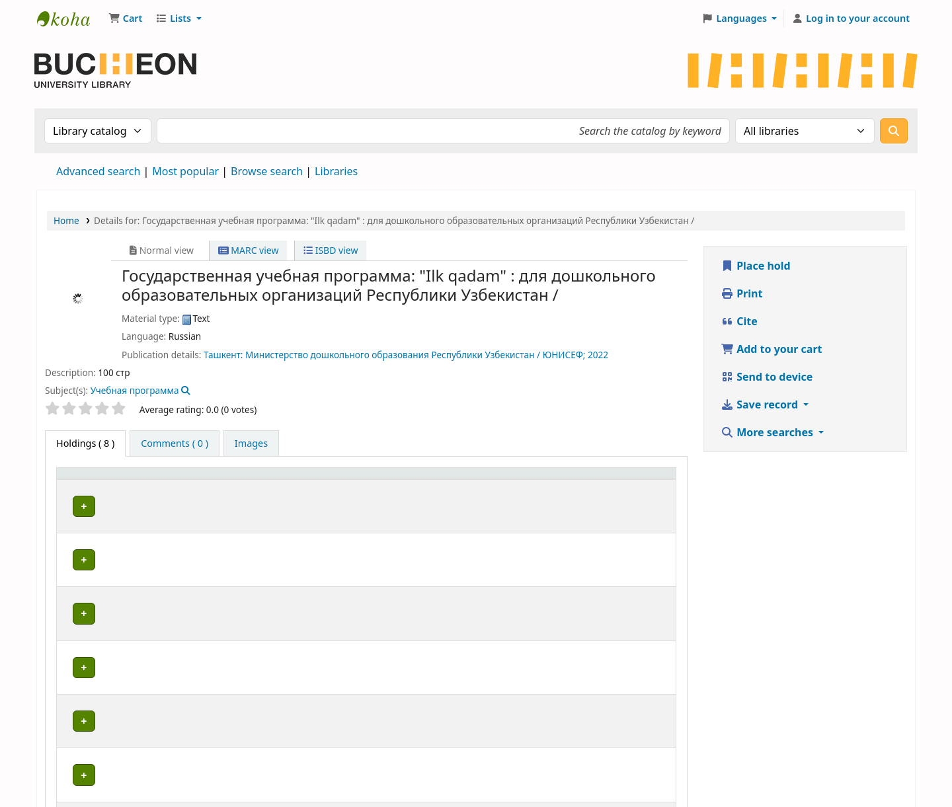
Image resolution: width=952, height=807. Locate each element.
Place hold (756, 265)
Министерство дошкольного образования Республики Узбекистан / (392, 354)
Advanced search (98, 171)
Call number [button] (506, 480)
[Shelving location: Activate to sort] (417, 480)
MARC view (248, 250)
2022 (598, 354)
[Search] (894, 130)
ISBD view (330, 250)
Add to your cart (771, 349)
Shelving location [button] (410, 480)
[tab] (174, 443)
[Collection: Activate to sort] (312, 480)
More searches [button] (768, 432)
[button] (125, 18)
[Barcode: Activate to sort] (644, 480)
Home (66, 220)
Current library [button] (170, 480)
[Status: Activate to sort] (583, 480)
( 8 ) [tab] (85, 443)
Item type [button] (85, 480)
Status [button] (576, 480)
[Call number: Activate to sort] (513, 480)
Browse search (267, 171)
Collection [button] (291, 480)
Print (741, 293)
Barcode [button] (636, 480)
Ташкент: (223, 354)
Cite (739, 321)
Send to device (767, 376)
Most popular (185, 171)
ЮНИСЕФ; (564, 354)
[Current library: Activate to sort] (195, 480)
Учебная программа (135, 390)
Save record (761, 404)
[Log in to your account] (850, 18)
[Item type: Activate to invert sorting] (93, 480)
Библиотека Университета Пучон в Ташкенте (70, 18)
